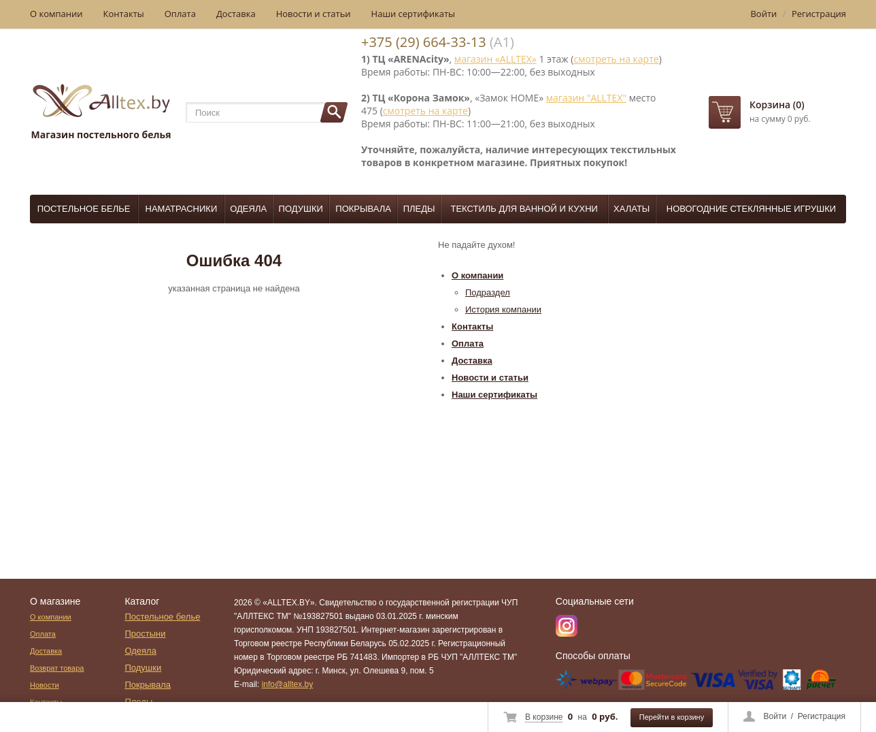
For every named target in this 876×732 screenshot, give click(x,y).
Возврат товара (57, 668)
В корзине (543, 717)
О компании (56, 13)
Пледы (419, 209)
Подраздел (487, 292)
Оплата (180, 13)
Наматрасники (182, 209)
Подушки (301, 209)
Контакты (123, 13)
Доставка (236, 13)
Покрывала (363, 209)
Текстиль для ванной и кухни (524, 209)
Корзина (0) (777, 104)
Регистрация (821, 716)
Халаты (631, 209)
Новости (44, 685)
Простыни (144, 633)
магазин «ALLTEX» (495, 58)
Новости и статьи (313, 13)
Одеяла (248, 209)
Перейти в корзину (671, 717)
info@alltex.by (288, 684)
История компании (503, 309)
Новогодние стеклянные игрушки (751, 209)
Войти (775, 716)
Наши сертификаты (413, 13)
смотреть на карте (615, 58)
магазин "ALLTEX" (586, 97)
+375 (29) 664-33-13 (423, 42)
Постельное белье (84, 209)
